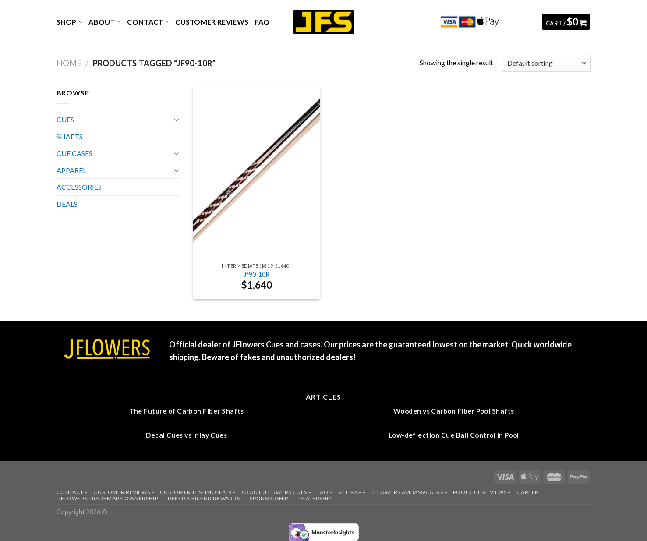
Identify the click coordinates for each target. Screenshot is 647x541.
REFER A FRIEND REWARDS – (206, 498)
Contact (148, 22)
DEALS (67, 204)
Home (69, 63)
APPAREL (71, 170)
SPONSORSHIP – (271, 498)
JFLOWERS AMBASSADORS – (409, 492)
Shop (70, 22)
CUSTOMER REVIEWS (211, 22)
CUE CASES (74, 153)
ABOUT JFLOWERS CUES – (276, 492)
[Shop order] (546, 63)
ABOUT (104, 22)
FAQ (262, 22)
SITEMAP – (352, 492)
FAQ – (325, 492)
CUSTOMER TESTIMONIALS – (198, 492)
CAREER (527, 492)
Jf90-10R (256, 274)
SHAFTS (70, 136)
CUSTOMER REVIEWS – (123, 492)
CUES (65, 119)
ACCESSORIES (79, 187)
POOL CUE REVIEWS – (482, 492)
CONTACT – (72, 492)
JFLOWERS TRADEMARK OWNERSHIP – (110, 498)
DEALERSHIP (315, 498)
